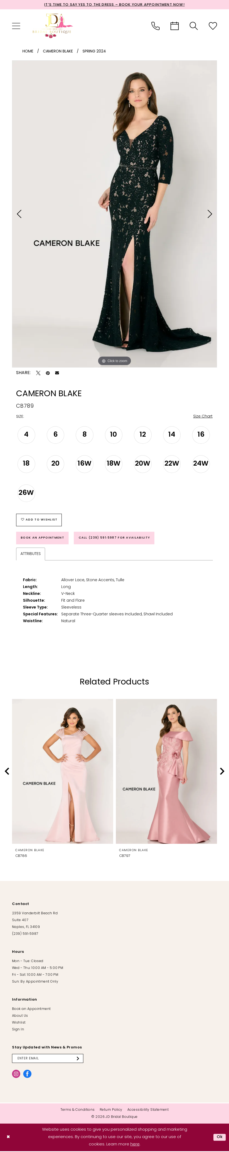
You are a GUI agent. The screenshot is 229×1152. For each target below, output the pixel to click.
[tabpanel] (114, 214)
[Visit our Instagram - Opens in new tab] (16, 1075)
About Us (20, 1016)
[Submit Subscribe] (79, 1059)
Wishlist (19, 1023)
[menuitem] (16, 26)
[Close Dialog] (8, 1138)
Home (27, 51)
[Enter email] (48, 1059)
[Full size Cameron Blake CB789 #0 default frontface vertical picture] (114, 214)
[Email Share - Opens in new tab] (57, 373)
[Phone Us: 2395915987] (155, 26)
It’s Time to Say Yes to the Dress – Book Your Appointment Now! (114, 5)
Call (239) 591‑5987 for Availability (116, 538)
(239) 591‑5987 (25, 934)
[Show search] (193, 26)
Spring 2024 (94, 51)
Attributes (30, 555)
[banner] (53, 26)
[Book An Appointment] (174, 26)
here (135, 1145)
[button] (16, 26)
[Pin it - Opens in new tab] (48, 373)
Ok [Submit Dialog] (219, 1138)
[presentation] (62, 772)
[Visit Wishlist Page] (212, 26)
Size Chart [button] (203, 417)
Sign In (18, 1030)
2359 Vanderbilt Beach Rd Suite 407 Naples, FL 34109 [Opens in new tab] (35, 921)
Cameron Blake (58, 51)
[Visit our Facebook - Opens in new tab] (27, 1075)
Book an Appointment (43, 538)
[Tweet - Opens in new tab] (38, 373)
